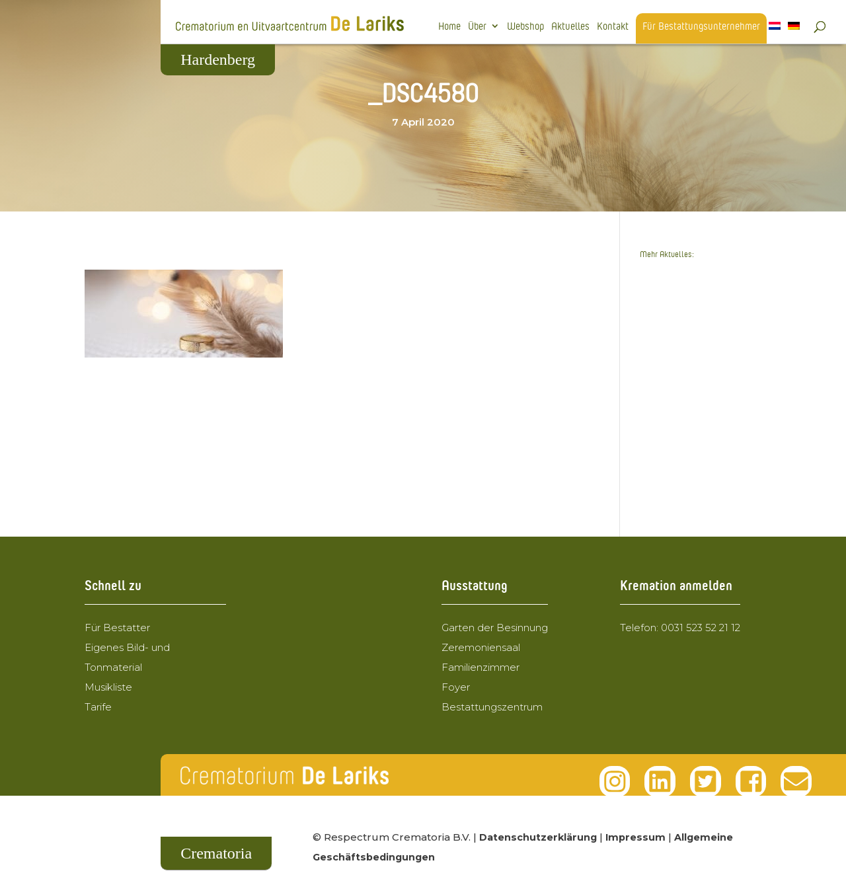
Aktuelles (570, 26)
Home (449, 26)
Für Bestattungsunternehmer (701, 26)
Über (477, 26)
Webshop (525, 26)
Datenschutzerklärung (539, 837)
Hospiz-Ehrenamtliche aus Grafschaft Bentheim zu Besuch (697, 468)
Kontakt (613, 26)
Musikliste (108, 687)
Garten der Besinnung (495, 627)
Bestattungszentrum (492, 707)
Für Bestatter (117, 627)
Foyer (456, 687)
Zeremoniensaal (481, 647)
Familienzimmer (480, 667)
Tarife (98, 707)
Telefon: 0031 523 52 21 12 (680, 627)
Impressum (639, 837)
